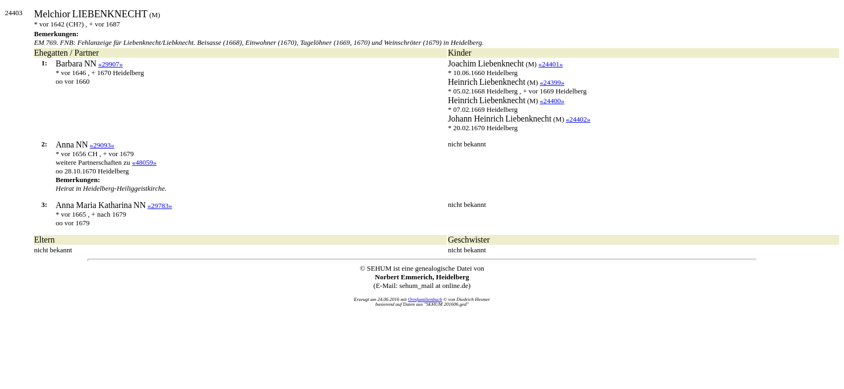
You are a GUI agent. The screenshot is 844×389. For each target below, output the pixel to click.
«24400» (552, 101)
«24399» (552, 82)
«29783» (160, 206)
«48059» (144, 162)
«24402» (578, 119)
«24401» (550, 64)
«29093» (102, 145)
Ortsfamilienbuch (425, 299)
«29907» (110, 64)
